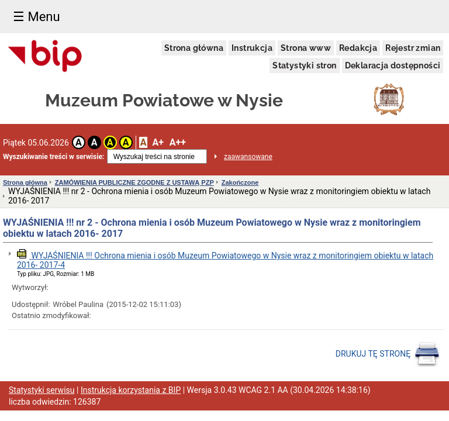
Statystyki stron (304, 65)
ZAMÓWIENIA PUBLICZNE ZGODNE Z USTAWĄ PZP (134, 182)
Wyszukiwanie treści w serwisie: (53, 157)
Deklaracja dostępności (393, 65)
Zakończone (240, 182)
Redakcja (358, 48)
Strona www (306, 48)
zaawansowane (248, 157)
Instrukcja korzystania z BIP (131, 390)
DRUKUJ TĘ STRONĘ (388, 354)
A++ (178, 142)
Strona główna (193, 48)
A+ (157, 142)
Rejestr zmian (412, 48)
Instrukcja (252, 48)
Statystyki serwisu (42, 390)
